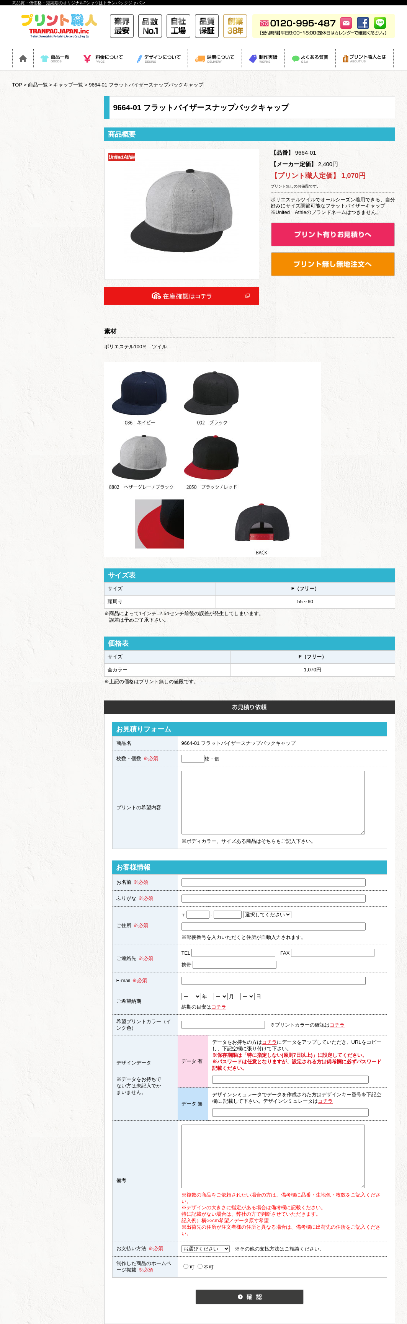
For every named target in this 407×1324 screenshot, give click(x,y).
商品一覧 (38, 85)
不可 (206, 1267)
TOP (17, 85)
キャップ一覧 (68, 85)
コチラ (218, 1007)
